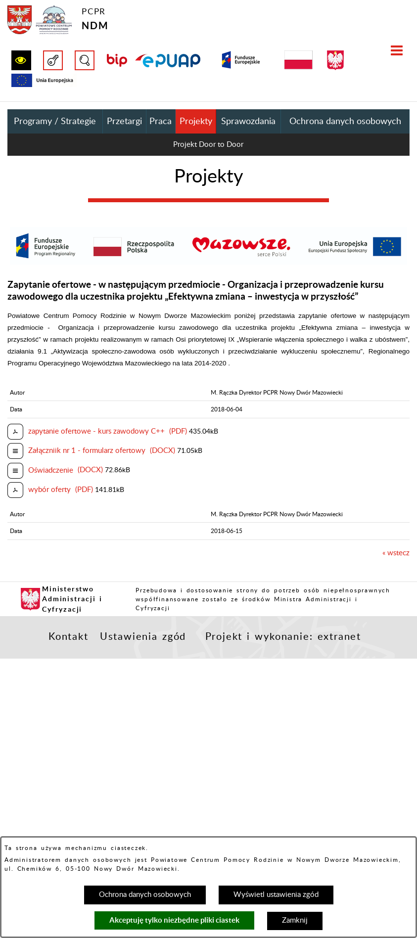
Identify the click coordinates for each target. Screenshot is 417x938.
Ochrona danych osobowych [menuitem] (345, 121)
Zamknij (295, 920)
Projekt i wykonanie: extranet (283, 637)
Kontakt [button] (68, 637)
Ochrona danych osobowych (145, 894)
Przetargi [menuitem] (124, 121)
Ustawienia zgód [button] (143, 637)
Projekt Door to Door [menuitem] (208, 144)
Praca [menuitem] (160, 121)
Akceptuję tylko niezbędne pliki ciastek (174, 920)
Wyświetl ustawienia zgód (276, 894)
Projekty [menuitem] (196, 121)
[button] (21, 60)
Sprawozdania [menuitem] (248, 121)
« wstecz (396, 553)
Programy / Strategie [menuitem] (55, 121)
